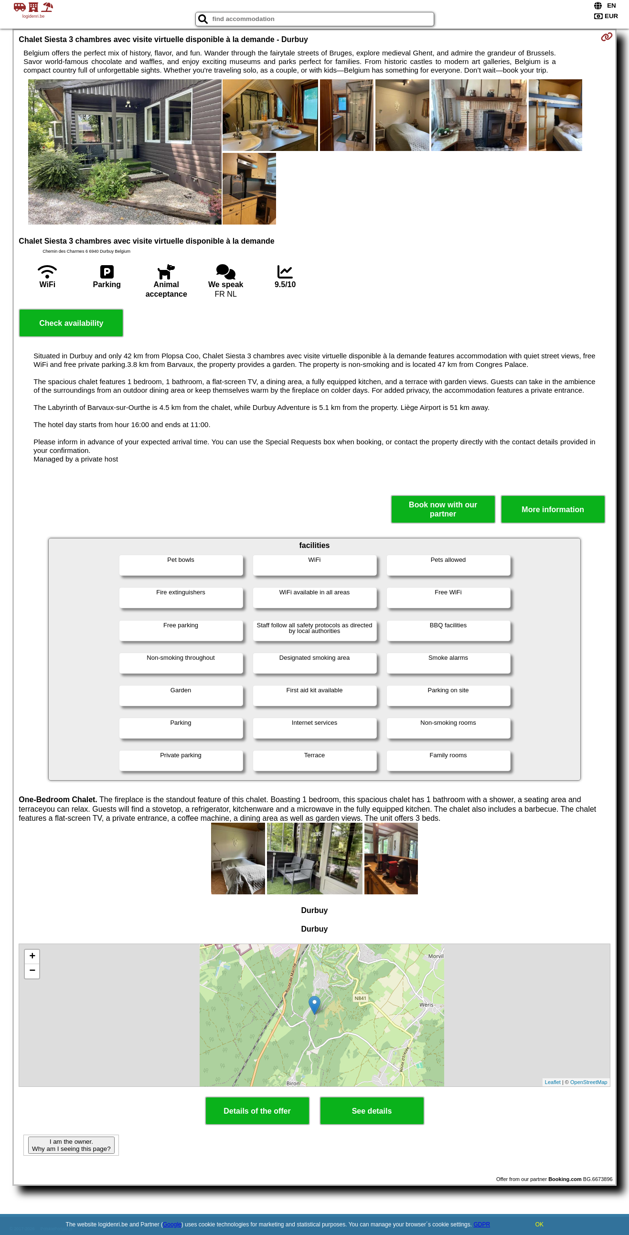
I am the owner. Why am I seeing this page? (71, 1145)
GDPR (481, 1224)
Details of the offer (257, 1111)
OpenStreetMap (589, 1082)
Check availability (71, 323)
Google (172, 1224)
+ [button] (32, 957)
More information (553, 509)
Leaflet (553, 1082)
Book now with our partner (443, 509)
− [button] (32, 971)
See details (372, 1111)
